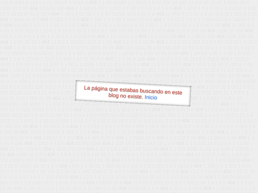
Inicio (151, 97)
